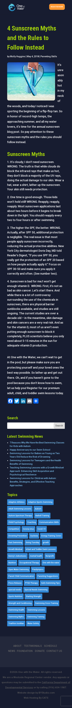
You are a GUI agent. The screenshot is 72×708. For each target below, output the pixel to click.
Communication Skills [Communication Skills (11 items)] (49, 522)
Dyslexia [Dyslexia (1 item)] (34, 536)
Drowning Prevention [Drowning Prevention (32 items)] (17, 536)
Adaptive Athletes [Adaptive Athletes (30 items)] (16, 502)
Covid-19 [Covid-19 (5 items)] (41, 529)
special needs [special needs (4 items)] (14, 590)
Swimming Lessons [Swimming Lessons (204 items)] (36, 610)
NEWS (11, 651)
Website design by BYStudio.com (36, 692)
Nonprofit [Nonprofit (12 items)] (50, 556)
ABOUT (17, 645)
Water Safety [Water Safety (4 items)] (33, 623)
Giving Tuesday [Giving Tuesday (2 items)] (32, 542)
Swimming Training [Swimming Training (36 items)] (35, 617)
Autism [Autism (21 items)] (38, 509)
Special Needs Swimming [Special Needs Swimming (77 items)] (36, 590)
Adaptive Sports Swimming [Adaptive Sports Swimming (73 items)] (40, 502)
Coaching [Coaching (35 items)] (31, 522)
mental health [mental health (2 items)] (36, 556)
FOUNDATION (25, 651)
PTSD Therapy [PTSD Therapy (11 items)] (31, 583)
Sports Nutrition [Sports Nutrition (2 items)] (15, 596)
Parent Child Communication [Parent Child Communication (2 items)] (21, 576)
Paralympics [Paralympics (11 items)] (37, 569)
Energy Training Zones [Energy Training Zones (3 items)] (51, 536)
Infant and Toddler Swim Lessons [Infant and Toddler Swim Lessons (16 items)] (41, 549)
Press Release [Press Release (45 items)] (15, 583)
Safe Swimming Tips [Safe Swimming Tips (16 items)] (50, 583)
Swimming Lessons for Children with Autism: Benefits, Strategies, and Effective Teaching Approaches (33, 482)
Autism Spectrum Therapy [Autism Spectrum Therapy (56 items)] (20, 516)
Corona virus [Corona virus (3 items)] (28, 529)
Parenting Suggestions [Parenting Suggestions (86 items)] (48, 576)
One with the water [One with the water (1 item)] (51, 563)
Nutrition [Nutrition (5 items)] (12, 563)
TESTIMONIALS (33, 645)
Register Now (57, 7)
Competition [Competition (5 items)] (13, 529)
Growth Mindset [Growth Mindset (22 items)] (15, 549)
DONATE (40, 651)
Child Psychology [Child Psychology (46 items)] (16, 522)
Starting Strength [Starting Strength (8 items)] (33, 596)
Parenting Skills (49, 56)
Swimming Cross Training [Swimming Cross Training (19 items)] (46, 603)
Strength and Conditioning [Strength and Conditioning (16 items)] (20, 603)
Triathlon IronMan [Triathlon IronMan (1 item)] (16, 623)
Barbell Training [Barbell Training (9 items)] (42, 516)
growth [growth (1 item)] (46, 542)
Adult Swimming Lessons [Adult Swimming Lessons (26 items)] (19, 509)
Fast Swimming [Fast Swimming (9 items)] (15, 542)
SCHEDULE (50, 645)
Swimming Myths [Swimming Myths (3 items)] (16, 617)
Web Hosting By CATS (36, 697)
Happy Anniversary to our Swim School (30, 450)
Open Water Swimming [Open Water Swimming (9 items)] (18, 569)
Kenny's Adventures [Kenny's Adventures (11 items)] (17, 556)
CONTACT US (54, 651)
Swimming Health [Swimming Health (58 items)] (16, 610)
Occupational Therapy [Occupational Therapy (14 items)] (29, 563)
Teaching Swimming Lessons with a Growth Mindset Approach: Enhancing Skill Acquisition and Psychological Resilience (37, 471)
